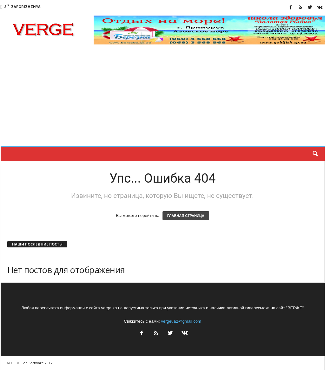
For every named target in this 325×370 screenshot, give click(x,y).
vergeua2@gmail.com (181, 321)
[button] (315, 154)
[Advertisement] (163, 98)
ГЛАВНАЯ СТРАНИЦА (185, 216)
